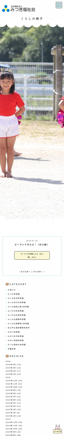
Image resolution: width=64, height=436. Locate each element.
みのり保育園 (14, 332)
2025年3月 (11, 409)
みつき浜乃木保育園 (17, 302)
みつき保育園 (14, 294)
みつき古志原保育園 (17, 315)
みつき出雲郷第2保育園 (18, 323)
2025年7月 (11, 396)
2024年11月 (11, 425)
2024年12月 (11, 422)
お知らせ (12, 290)
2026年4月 (11, 364)
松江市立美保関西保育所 (19, 328)
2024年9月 (11, 432)
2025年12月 (11, 380)
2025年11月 (11, 384)
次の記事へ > (39, 271)
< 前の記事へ (25, 271)
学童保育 (12, 349)
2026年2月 (11, 371)
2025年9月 (11, 390)
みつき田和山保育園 (17, 344)
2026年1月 (11, 374)
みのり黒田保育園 (16, 340)
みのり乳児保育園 (16, 336)
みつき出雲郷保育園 (17, 319)
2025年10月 (11, 387)
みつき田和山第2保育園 (18, 306)
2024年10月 (11, 428)
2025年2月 (11, 412)
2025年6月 (11, 400)
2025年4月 (11, 406)
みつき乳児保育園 (16, 298)
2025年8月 (11, 393)
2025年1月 (11, 416)
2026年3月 (11, 368)
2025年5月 (11, 403)
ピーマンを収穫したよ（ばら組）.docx (32, 255)
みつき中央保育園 (16, 311)
